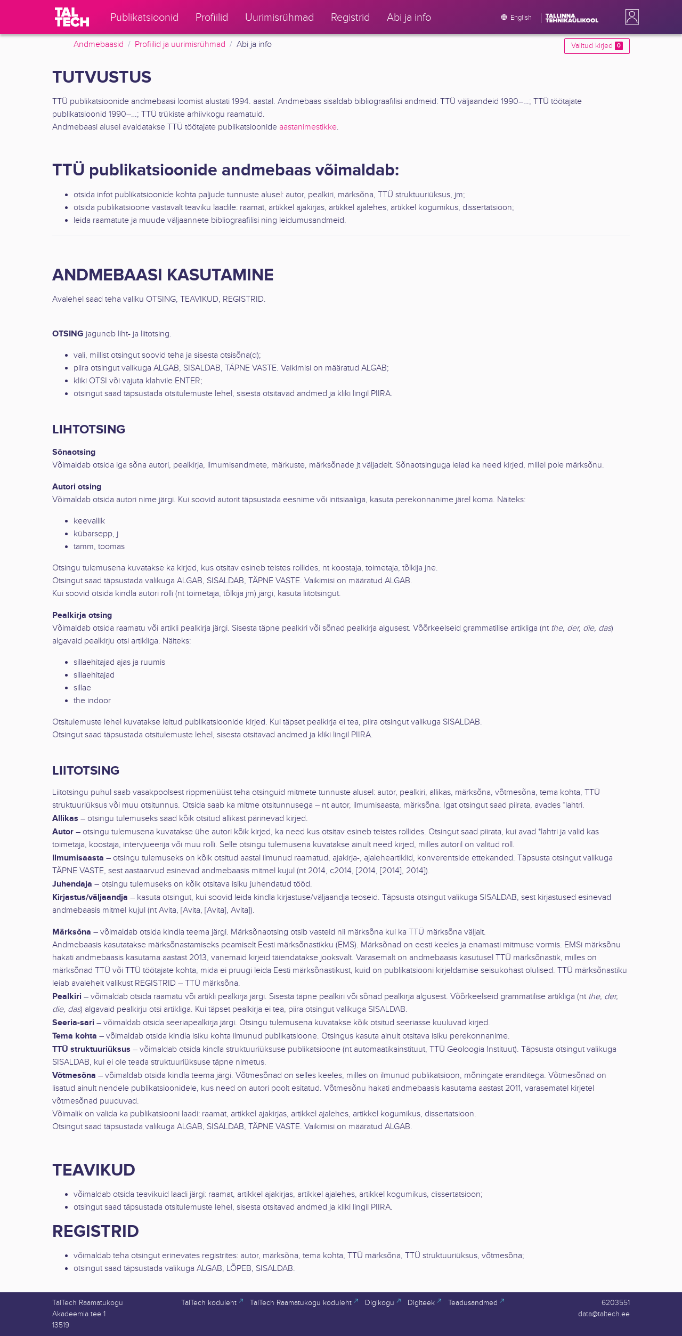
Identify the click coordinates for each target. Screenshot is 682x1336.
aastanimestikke (308, 127)
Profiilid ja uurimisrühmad (180, 44)
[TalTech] (72, 17)
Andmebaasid (99, 44)
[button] (629, 17)
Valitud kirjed (597, 46)
